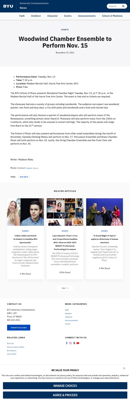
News (23, 8)
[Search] (117, 6)
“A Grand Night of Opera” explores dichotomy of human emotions (104, 240)
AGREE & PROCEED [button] (65, 395)
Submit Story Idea (22, 340)
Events (68, 15)
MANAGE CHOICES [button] (65, 386)
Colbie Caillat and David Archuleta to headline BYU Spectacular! (25, 240)
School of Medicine (112, 15)
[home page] (8, 6)
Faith (22, 15)
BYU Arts (24, 177)
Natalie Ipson (33, 168)
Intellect (36, 15)
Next (65, 300)
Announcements (87, 15)
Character (52, 15)
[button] (124, 368)
